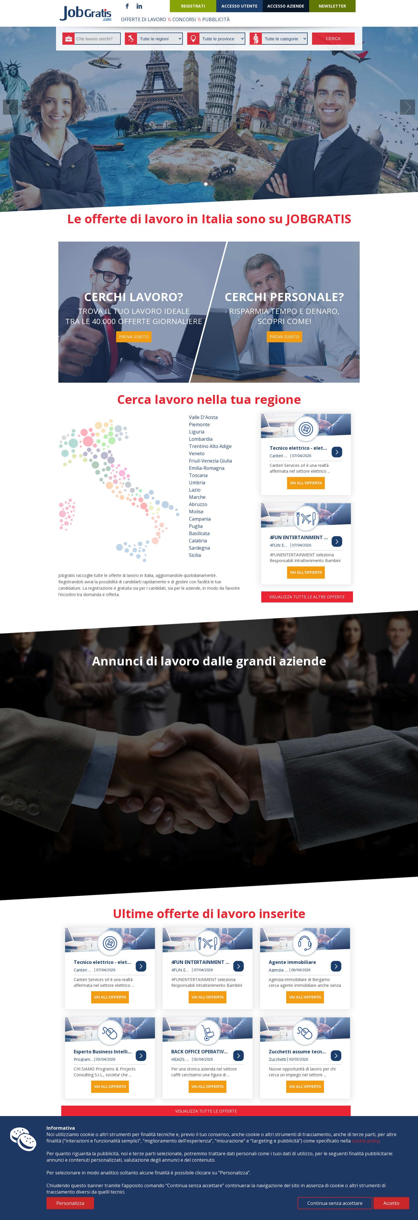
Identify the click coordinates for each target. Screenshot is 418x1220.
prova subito (134, 336)
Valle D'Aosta (203, 417)
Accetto (391, 1203)
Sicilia (195, 555)
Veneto (197, 453)
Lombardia (200, 439)
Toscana (198, 475)
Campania (200, 519)
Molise (196, 511)
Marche (197, 497)
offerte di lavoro (143, 19)
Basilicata (199, 533)
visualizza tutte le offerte (206, 1111)
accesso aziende (285, 6)
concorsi (184, 19)
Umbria (197, 482)
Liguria (196, 432)
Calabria (198, 540)
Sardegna (199, 548)
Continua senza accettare (335, 1203)
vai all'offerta (306, 483)
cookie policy (366, 1141)
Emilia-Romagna (206, 468)
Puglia (196, 526)
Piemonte (199, 424)
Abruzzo (198, 504)
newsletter (332, 6)
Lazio (195, 490)
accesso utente (239, 6)
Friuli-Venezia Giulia (210, 461)
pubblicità (216, 19)
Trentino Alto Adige (210, 446)
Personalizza (70, 1203)
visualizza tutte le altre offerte (307, 597)
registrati (193, 6)
